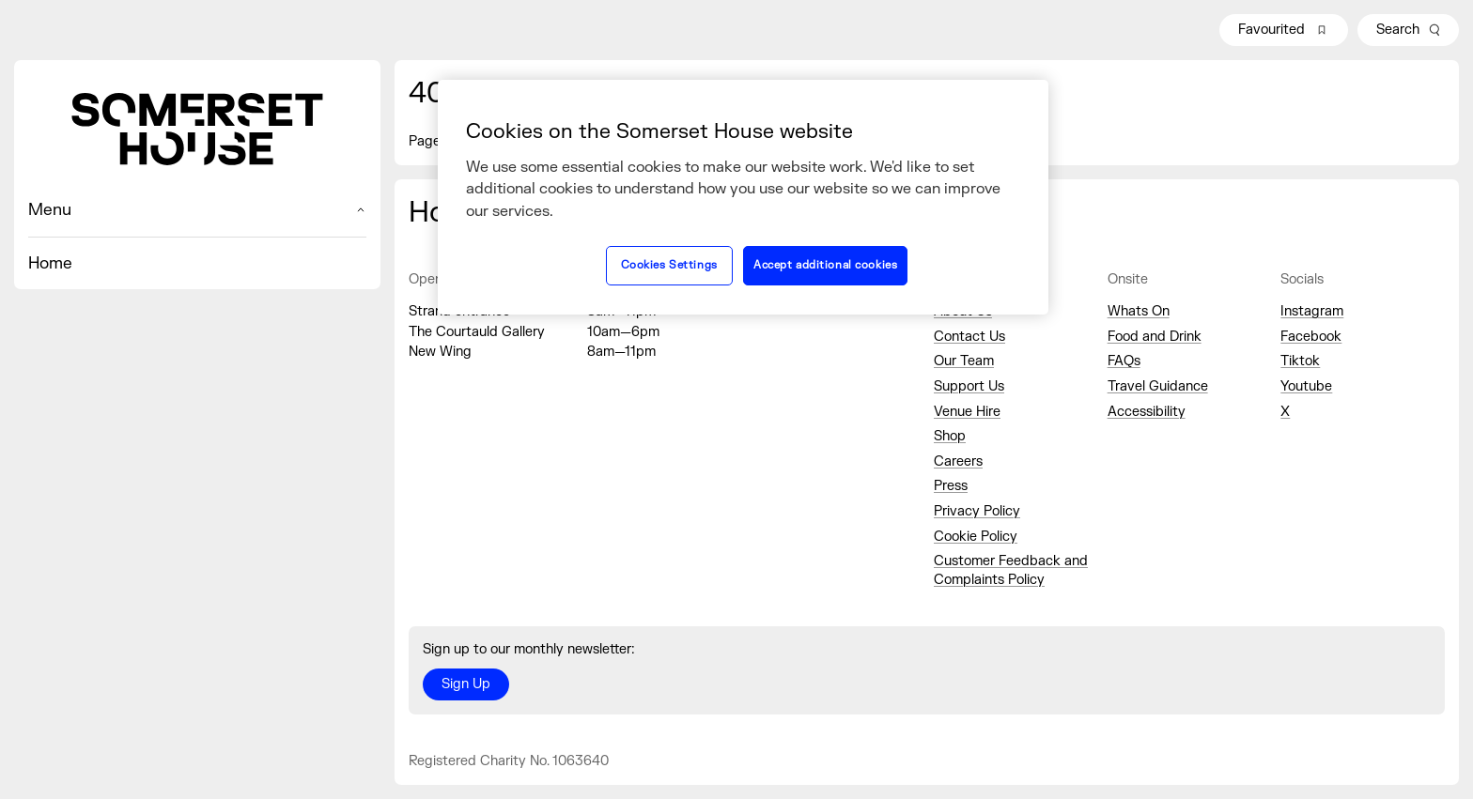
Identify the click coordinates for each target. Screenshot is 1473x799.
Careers (958, 461)
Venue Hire (967, 412)
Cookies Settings (669, 265)
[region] (743, 197)
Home (50, 263)
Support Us (969, 386)
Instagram (1311, 311)
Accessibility (1147, 412)
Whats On (1139, 311)
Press (951, 486)
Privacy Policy (977, 511)
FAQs (1124, 361)
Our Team (964, 361)
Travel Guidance (1158, 386)
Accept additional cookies (825, 265)
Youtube (1306, 386)
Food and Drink (1155, 337)
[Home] (197, 129)
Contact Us (969, 337)
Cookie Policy (975, 537)
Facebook (1310, 337)
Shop (950, 436)
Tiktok (1300, 361)
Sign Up (466, 684)
